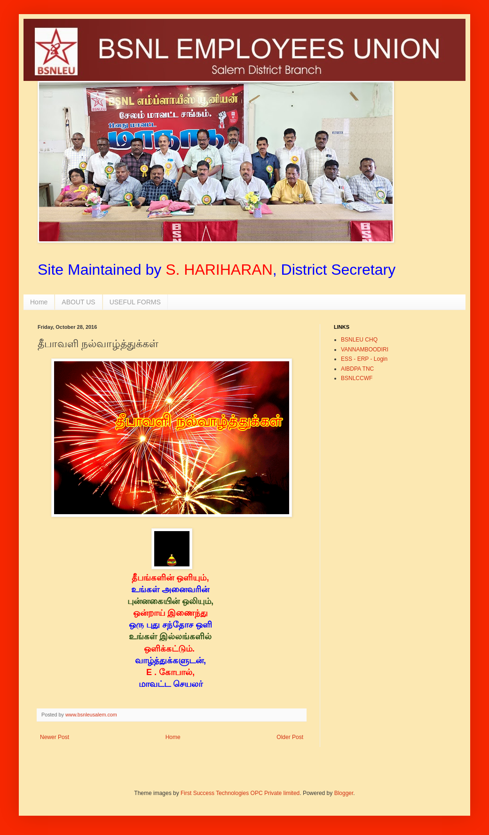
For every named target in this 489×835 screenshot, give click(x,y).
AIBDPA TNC (357, 369)
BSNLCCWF (356, 378)
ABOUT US (78, 302)
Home (38, 302)
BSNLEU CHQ (359, 339)
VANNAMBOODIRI (364, 349)
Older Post (289, 737)
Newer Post (54, 737)
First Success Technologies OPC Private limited (240, 793)
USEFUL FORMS (135, 302)
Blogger (344, 793)
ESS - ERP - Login (364, 359)
